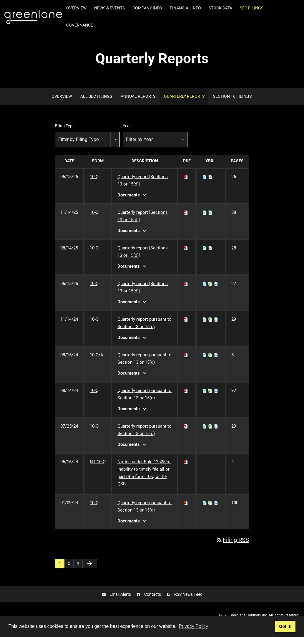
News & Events (109, 8)
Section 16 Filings (232, 96)
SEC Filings (251, 8)
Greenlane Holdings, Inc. (249, 615)
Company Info (147, 8)
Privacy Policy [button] (193, 626)
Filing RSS (232, 539)
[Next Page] (89, 563)
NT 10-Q (98, 461)
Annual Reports (138, 96)
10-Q (94, 176)
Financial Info (185, 8)
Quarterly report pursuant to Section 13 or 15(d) (144, 323)
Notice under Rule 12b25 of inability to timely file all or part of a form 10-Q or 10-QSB (144, 473)
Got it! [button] (285, 626)
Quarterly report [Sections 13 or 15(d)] (142, 180)
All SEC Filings (96, 96)
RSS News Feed (188, 594)
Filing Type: (65, 125)
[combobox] (87, 139)
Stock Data (220, 8)
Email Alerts (120, 594)
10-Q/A (96, 355)
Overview (76, 8)
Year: (127, 125)
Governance (79, 25)
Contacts (152, 594)
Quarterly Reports (184, 96)
